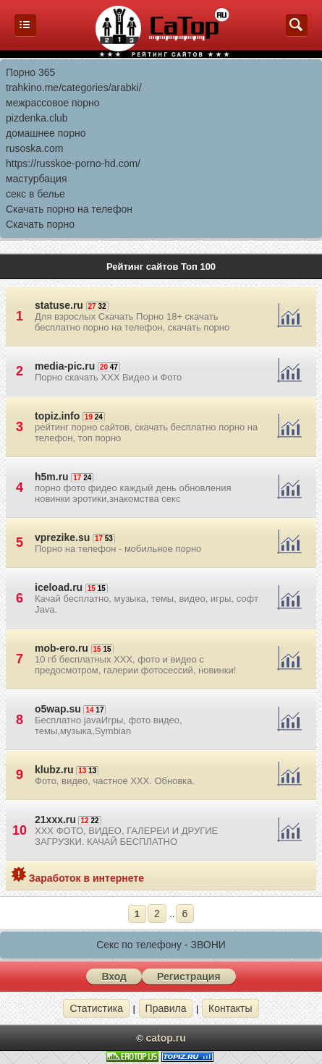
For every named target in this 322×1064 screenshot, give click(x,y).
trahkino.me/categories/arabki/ (74, 87)
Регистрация (189, 976)
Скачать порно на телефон (69, 209)
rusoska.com (34, 148)
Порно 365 (30, 72)
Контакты (230, 1008)
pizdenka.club (37, 118)
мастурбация (36, 178)
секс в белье (35, 194)
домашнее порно (45, 133)
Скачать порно (40, 224)
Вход (114, 976)
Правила (166, 1008)
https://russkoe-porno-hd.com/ (73, 163)
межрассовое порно (53, 102)
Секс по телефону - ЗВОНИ (161, 944)
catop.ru (165, 1038)
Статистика (96, 1008)
